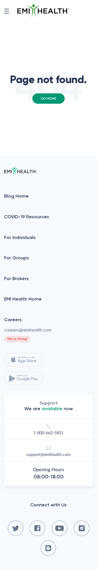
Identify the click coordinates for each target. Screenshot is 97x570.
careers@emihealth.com (27, 330)
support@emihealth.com (48, 450)
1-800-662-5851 (48, 428)
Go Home (48, 98)
